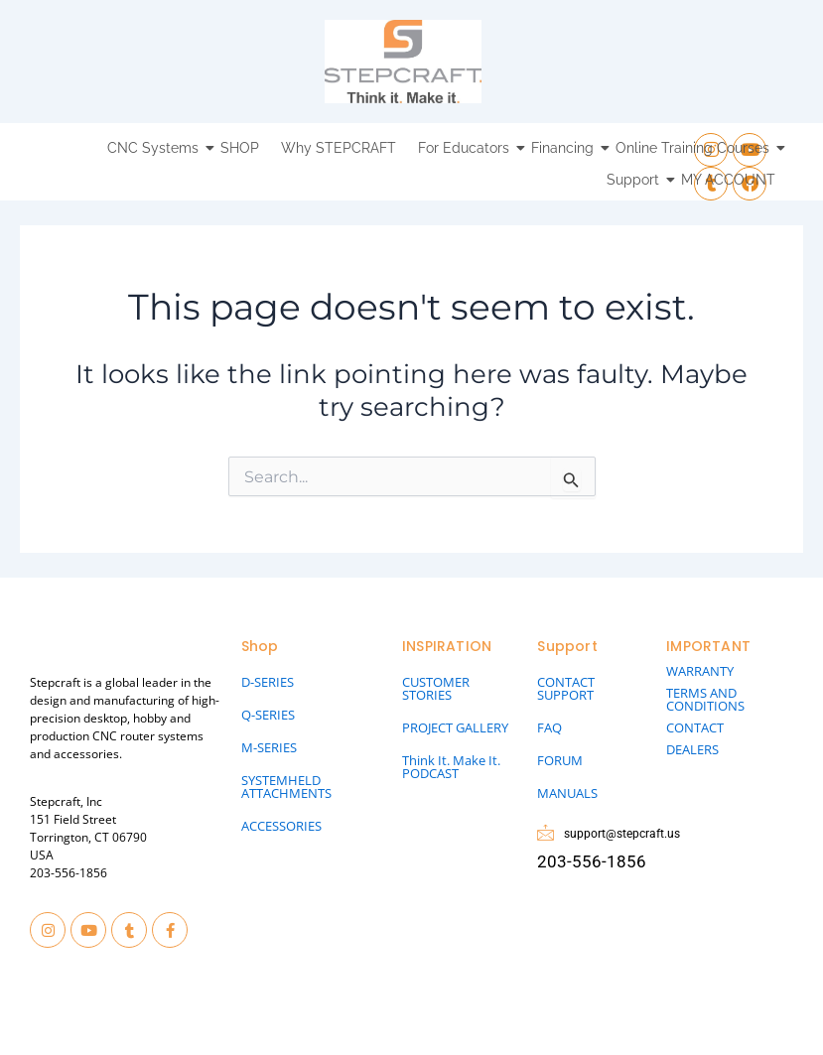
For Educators (466, 148)
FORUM (560, 760)
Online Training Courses (695, 148)
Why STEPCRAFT (338, 148)
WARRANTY (700, 671)
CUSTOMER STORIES (436, 688)
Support (635, 180)
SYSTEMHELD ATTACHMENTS (286, 786)
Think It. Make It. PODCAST (451, 766)
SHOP (239, 148)
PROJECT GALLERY (455, 727)
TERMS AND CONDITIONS (705, 699)
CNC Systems (155, 148)
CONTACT (695, 727)
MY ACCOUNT (728, 180)
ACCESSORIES (281, 826)
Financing (565, 148)
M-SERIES (269, 747)
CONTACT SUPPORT (566, 688)
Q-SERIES (268, 715)
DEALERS (692, 749)
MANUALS (567, 793)
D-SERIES (267, 682)
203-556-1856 (68, 872)
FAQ (549, 727)
